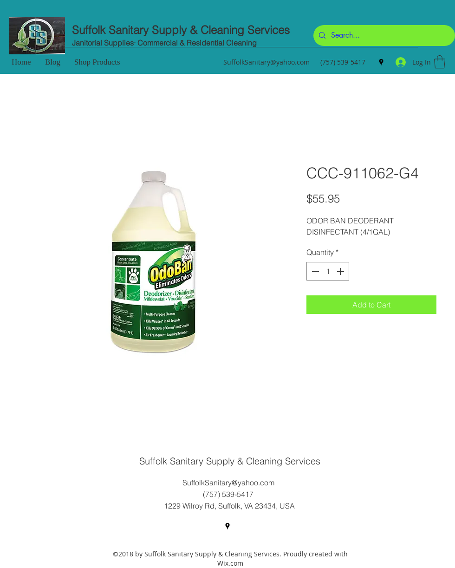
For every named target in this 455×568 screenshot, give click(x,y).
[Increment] (341, 271)
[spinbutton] (328, 271)
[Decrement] (314, 271)
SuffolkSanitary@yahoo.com (266, 62)
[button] (439, 62)
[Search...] (383, 35)
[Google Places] (381, 62)
